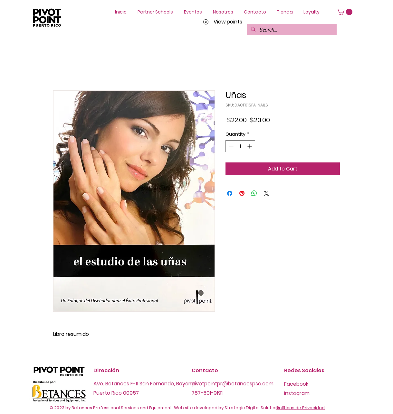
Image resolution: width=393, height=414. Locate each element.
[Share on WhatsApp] (254, 193)
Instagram (297, 393)
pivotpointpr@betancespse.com (232, 383)
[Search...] (291, 30)
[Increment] (250, 146)
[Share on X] (266, 193)
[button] (344, 12)
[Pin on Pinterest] (242, 193)
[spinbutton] (240, 146)
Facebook (296, 384)
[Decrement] (230, 146)
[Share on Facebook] (230, 193)
